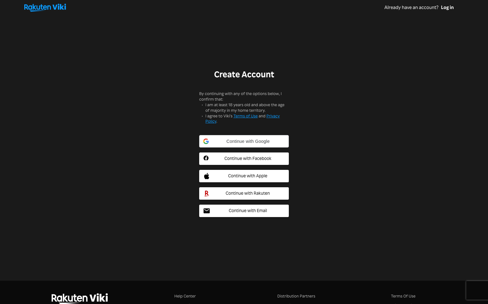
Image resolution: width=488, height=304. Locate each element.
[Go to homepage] (204, 7)
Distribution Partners (296, 295)
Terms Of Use (403, 295)
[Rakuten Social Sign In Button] (244, 193)
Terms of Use (245, 115)
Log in (447, 7)
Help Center (185, 295)
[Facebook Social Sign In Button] (244, 158)
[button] (244, 141)
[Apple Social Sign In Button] (244, 176)
